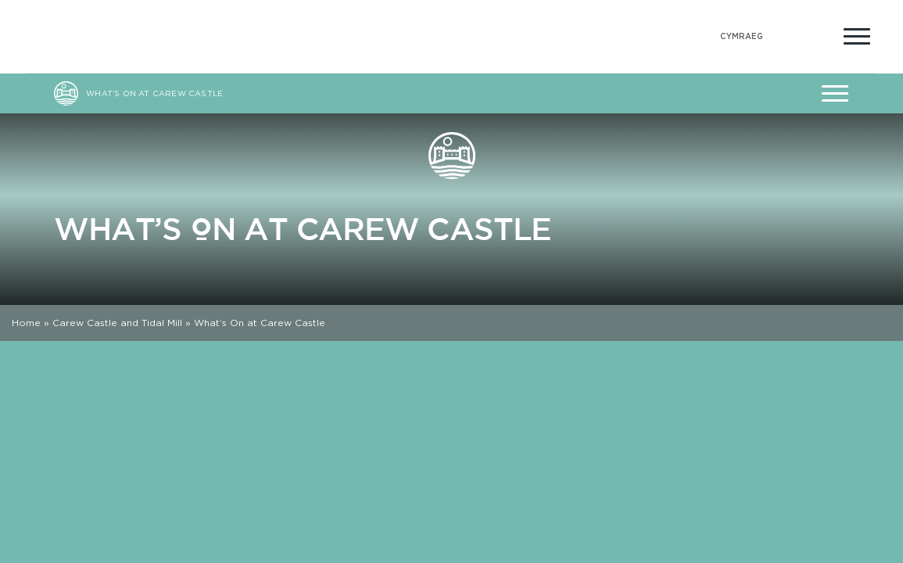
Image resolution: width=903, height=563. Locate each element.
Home (26, 322)
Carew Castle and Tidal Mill (117, 322)
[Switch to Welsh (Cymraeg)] (741, 36)
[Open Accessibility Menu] (819, 34)
